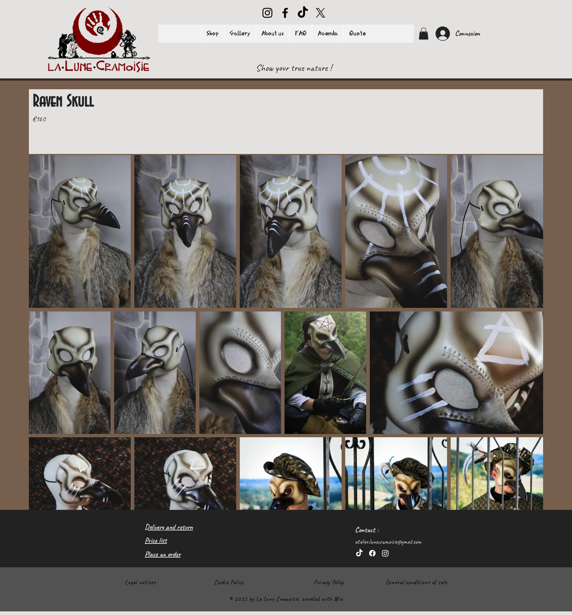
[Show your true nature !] (294, 68)
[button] (424, 33)
